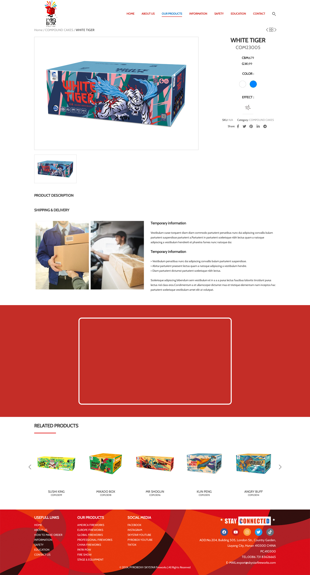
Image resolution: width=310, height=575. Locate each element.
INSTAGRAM (135, 530)
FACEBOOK (134, 525)
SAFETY (219, 13)
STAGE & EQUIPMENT (90, 559)
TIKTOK (132, 545)
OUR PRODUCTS (172, 13)
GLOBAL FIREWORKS (90, 535)
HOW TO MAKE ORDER (48, 535)
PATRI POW (84, 549)
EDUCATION (238, 13)
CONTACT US (42, 554)
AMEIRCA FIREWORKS (90, 525)
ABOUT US (148, 13)
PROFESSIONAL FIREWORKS (94, 540)
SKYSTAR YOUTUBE (139, 535)
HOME (130, 13)
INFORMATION (198, 13)
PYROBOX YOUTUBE (140, 540)
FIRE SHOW (84, 554)
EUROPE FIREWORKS (90, 530)
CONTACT (259, 13)
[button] (280, 467)
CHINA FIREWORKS (89, 545)
